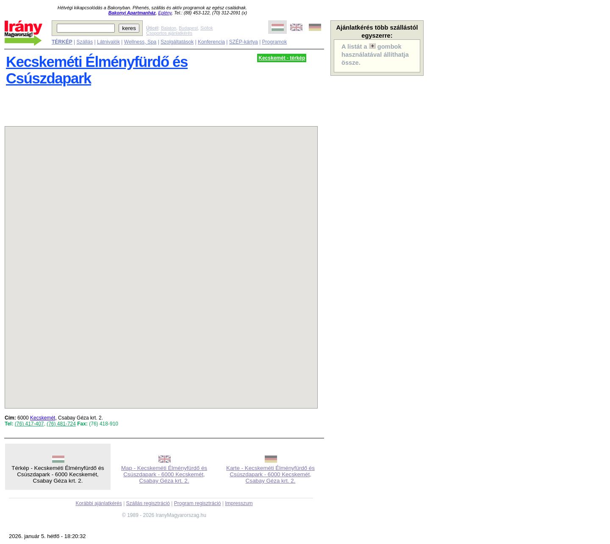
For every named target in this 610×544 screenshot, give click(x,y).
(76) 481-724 (61, 424)
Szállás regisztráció (148, 503)
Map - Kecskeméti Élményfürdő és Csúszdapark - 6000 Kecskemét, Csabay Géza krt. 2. (164, 474)
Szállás (84, 42)
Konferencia (211, 42)
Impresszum (238, 503)
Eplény (165, 12)
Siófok (206, 27)
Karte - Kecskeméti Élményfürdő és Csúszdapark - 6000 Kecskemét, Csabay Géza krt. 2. (270, 474)
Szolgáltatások (177, 42)
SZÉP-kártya (243, 42)
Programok (274, 42)
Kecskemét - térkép (281, 58)
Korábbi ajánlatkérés (98, 503)
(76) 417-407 (29, 424)
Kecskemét (42, 418)
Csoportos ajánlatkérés (169, 33)
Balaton (168, 27)
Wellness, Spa (140, 42)
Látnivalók (108, 42)
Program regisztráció (197, 503)
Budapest (188, 27)
